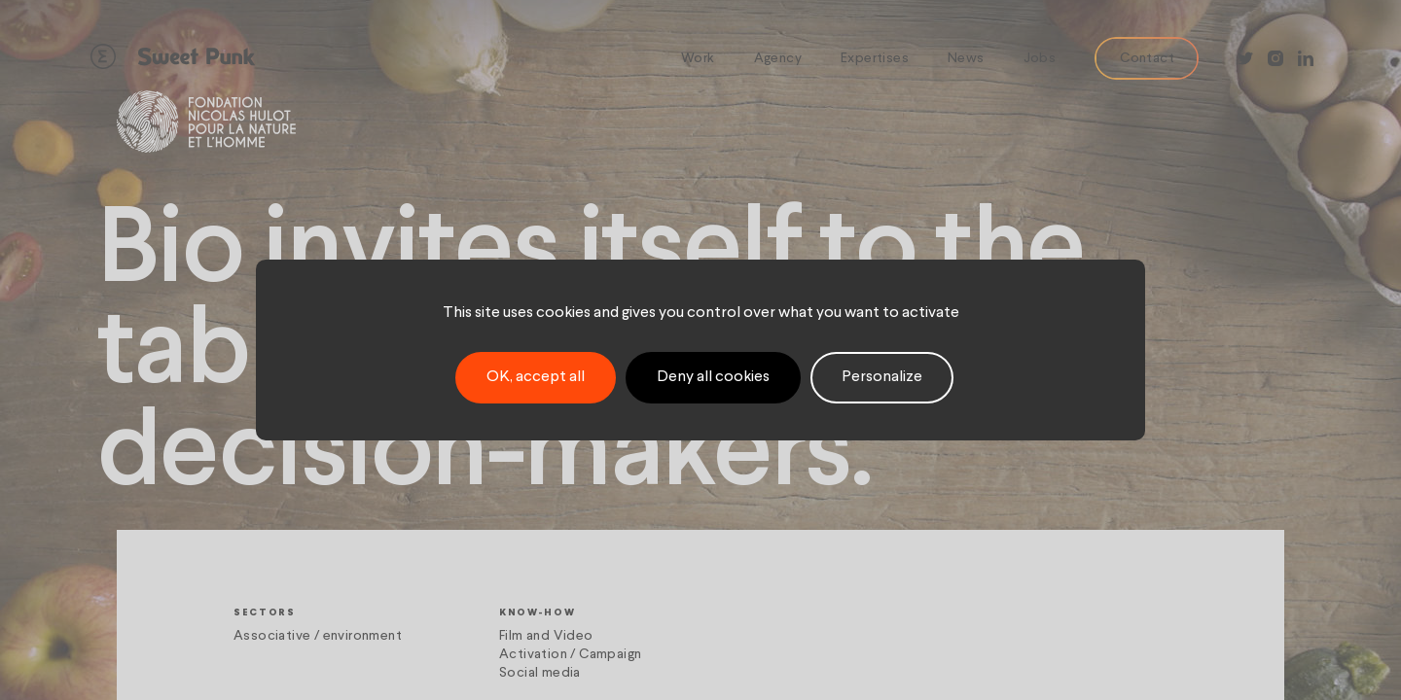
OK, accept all (535, 377)
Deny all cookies (713, 377)
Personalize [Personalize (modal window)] (882, 377)
